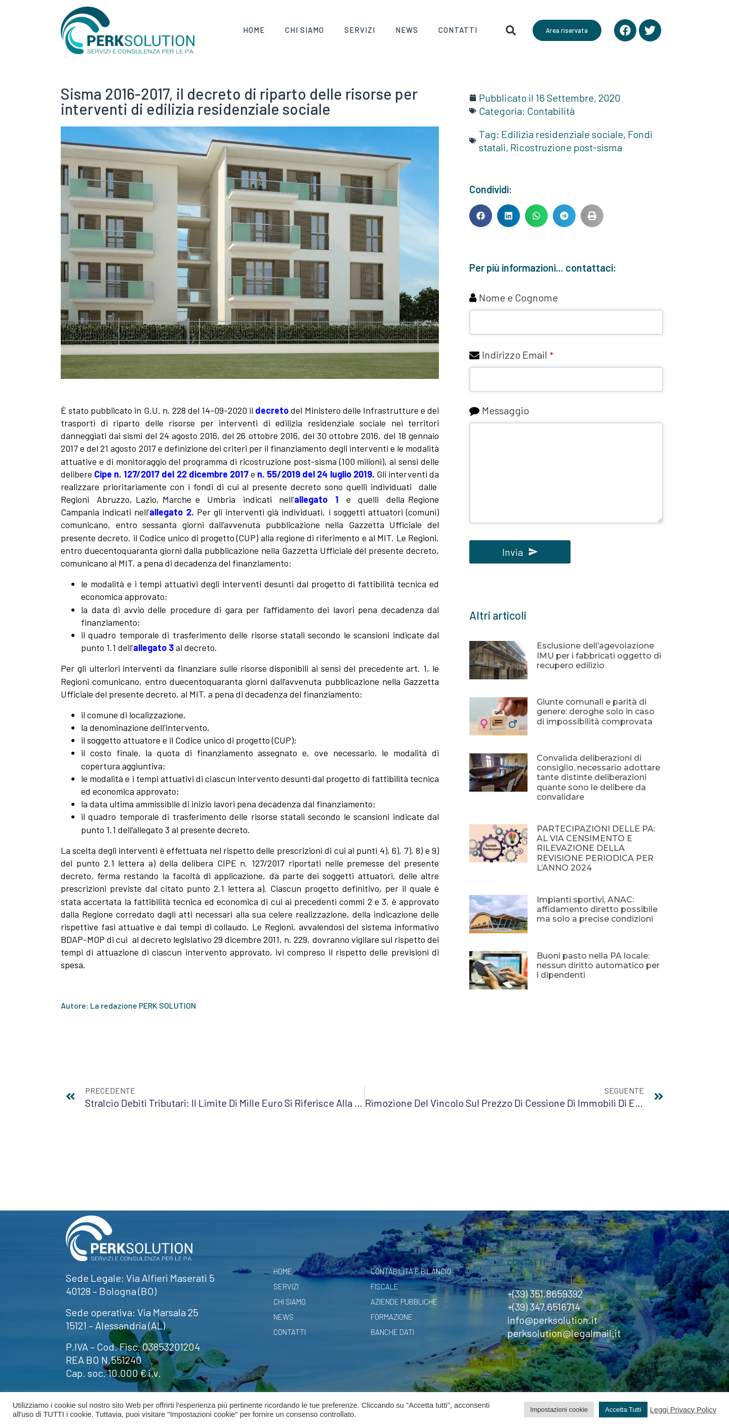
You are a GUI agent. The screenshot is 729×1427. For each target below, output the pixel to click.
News (406, 29)
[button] (480, 215)
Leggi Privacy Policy (683, 1410)
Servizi (359, 29)
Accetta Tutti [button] (623, 1409)
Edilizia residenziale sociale (562, 134)
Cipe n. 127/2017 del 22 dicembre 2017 (171, 474)
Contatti (457, 29)
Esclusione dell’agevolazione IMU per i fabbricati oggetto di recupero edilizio (599, 655)
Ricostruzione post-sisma (566, 147)
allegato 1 (318, 499)
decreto (272, 410)
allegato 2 (170, 511)
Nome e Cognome (518, 297)
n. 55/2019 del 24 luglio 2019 (314, 474)
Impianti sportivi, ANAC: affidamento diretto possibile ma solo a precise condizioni (597, 909)
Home (254, 29)
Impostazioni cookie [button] (559, 1409)
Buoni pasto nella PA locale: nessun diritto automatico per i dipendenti (598, 965)
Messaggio (505, 410)
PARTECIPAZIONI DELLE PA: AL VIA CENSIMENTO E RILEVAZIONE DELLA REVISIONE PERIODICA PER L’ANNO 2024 (596, 848)
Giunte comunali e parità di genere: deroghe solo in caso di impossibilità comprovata (596, 711)
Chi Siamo (304, 29)
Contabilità (551, 111)
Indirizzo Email (517, 355)
